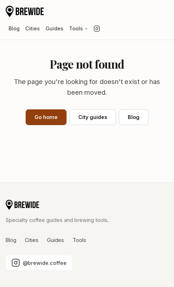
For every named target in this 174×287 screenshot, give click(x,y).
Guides (54, 28)
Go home (46, 117)
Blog (14, 28)
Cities (32, 28)
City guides (92, 117)
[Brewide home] (25, 11)
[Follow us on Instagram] (97, 28)
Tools (78, 28)
